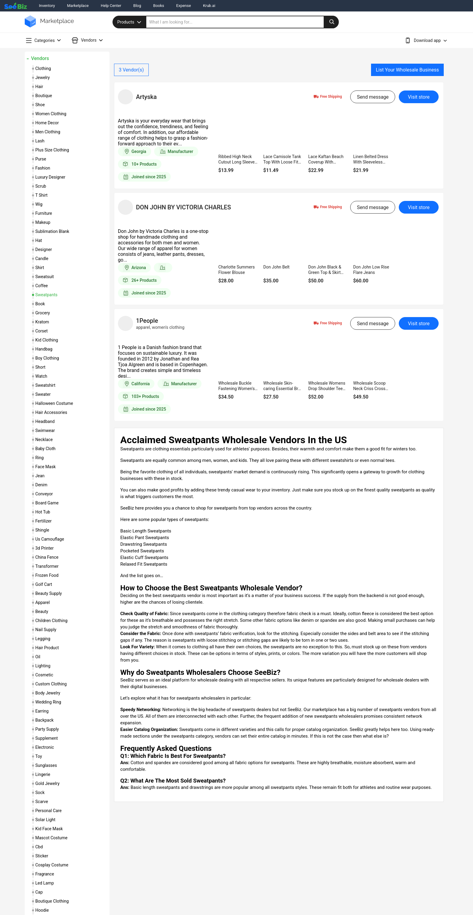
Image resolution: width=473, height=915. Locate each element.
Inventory (47, 5)
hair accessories (51, 412)
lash (39, 140)
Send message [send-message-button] (373, 97)
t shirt (41, 195)
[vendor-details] (125, 96)
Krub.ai (209, 5)
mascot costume (51, 837)
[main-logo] (49, 26)
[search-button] (331, 22)
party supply (47, 729)
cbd (39, 846)
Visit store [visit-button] (419, 97)
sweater (43, 394)
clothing (43, 68)
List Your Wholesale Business (407, 70)
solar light (45, 819)
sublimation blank (52, 231)
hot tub (42, 512)
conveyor (44, 493)
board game (47, 502)
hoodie (42, 910)
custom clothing (51, 683)
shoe (40, 104)
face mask (45, 466)
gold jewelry (47, 783)
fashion (42, 168)
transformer (47, 566)
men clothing (47, 131)
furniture (43, 213)
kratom (42, 321)
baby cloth (45, 448)
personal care (48, 810)
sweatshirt (45, 385)
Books (158, 5)
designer (43, 249)
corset (41, 331)
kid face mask (49, 828)
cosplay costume (51, 865)
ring (39, 457)
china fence (47, 557)
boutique (43, 95)
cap (39, 892)
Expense (183, 5)
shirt (39, 267)
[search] (242, 22)
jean (40, 475)
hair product (47, 647)
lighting (42, 665)
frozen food (47, 575)
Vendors (40, 58)
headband (45, 421)
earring (42, 711)
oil (37, 656)
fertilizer (43, 521)
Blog (137, 5)
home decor (47, 122)
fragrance (44, 874)
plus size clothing (52, 150)
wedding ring (48, 702)
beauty (41, 611)
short (40, 367)
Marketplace (78, 5)
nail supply (45, 629)
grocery (42, 312)
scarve (41, 801)
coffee (41, 285)
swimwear (45, 430)
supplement (46, 738)
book (40, 303)
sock (40, 792)
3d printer (44, 548)
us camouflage (49, 539)
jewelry (42, 77)
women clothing (50, 113)
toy (38, 756)
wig (39, 204)
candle (41, 258)
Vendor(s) (131, 70)
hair (39, 86)
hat (38, 240)
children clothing (51, 620)
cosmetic (44, 674)
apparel (42, 602)
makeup (42, 222)
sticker (41, 855)
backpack (44, 720)
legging (42, 638)
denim (41, 484)
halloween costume (54, 403)
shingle (42, 530)
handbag (43, 349)
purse (40, 159)
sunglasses (46, 765)
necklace (44, 439)
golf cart (43, 584)
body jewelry (47, 693)
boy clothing (47, 358)
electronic (44, 747)
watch (41, 376)
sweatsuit (44, 276)
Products (130, 22)
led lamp (44, 883)
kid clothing (46, 340)
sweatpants (46, 294)
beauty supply (48, 593)
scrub (40, 186)
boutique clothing (52, 901)
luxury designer (50, 177)
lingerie (42, 774)
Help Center (111, 5)
